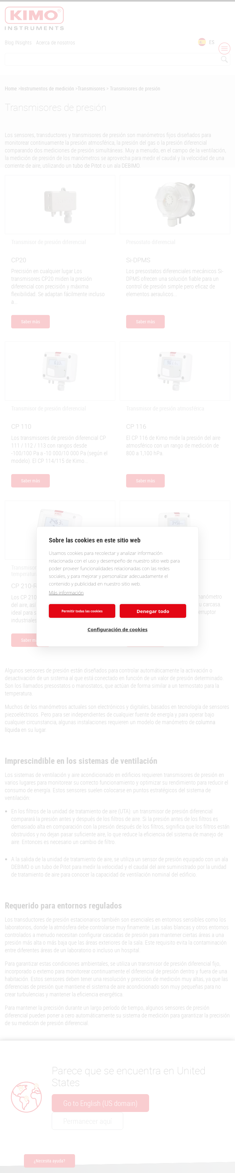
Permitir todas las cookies (82, 611)
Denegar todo (153, 611)
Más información (66, 592)
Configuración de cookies (117, 629)
